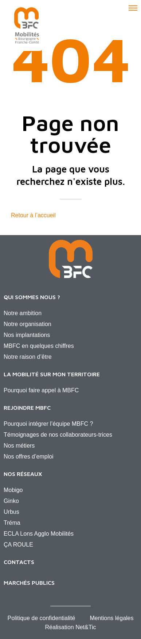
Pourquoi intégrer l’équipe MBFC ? (48, 424)
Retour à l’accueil (33, 215)
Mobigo (13, 490)
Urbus (11, 512)
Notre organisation (27, 324)
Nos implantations (27, 335)
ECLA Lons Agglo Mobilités (39, 534)
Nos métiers (19, 445)
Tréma (12, 523)
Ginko (11, 501)
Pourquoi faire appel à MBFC (41, 390)
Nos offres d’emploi (29, 456)
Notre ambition (23, 313)
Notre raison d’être (28, 357)
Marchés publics (29, 582)
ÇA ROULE (18, 544)
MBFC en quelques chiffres (39, 346)
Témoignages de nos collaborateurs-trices (58, 435)
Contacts (19, 562)
